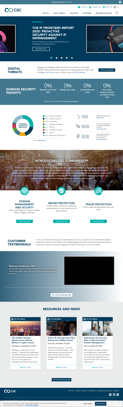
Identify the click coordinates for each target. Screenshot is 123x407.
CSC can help (107, 70)
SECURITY (28, 207)
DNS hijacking (80, 72)
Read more (25, 367)
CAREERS (116, 390)
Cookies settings (87, 403)
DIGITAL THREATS (59, 13)
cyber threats (50, 72)
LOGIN (95, 7)
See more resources (61, 380)
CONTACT (82, 7)
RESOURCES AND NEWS (104, 13)
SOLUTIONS (74, 13)
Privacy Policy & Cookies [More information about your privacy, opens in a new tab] (31, 405)
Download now (110, 49)
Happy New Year (58, 2)
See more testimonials (61, 295)
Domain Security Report (70, 101)
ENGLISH (107, 7)
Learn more (24, 221)
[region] (61, 404)
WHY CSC (46, 13)
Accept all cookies (100, 403)
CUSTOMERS (87, 13)
